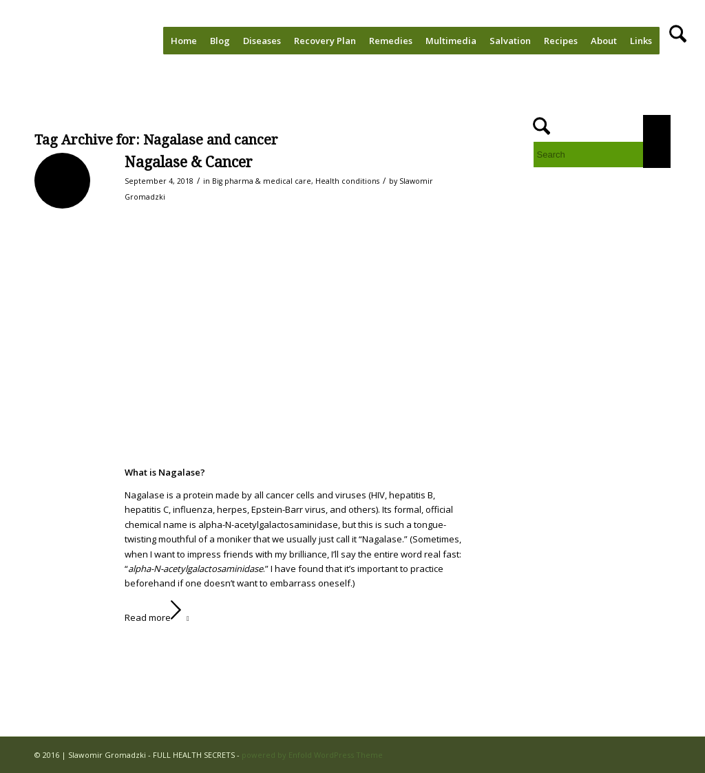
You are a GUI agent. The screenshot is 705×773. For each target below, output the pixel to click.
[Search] (677, 41)
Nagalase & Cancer (189, 162)
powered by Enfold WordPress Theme (312, 755)
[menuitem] (183, 41)
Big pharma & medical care (261, 181)
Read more (160, 617)
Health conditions (347, 181)
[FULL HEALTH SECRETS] (69, 41)
